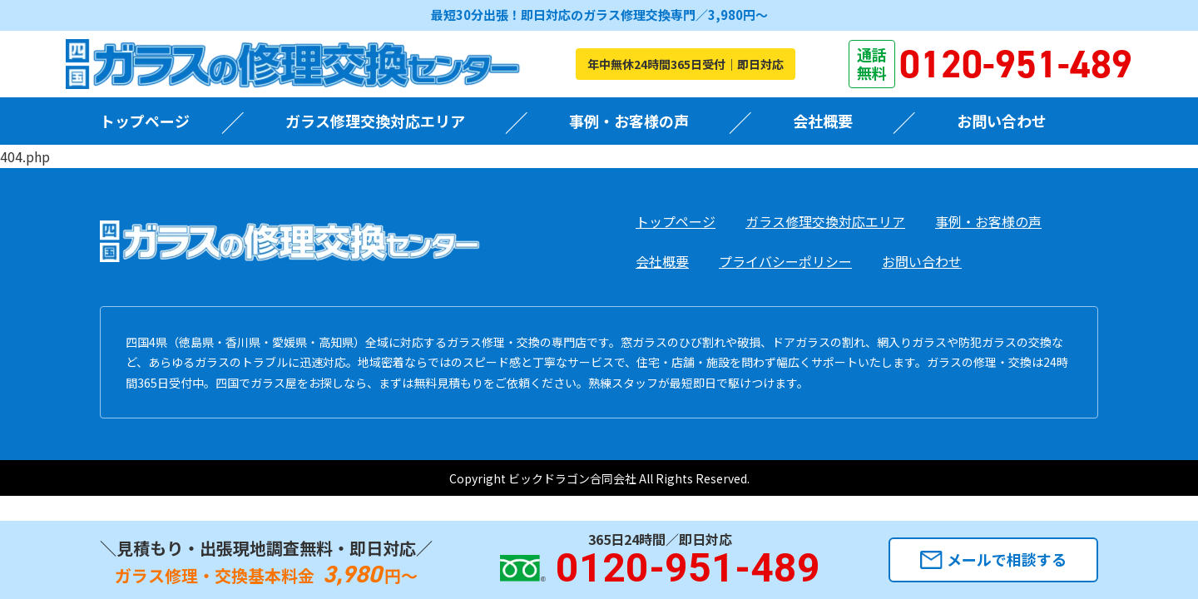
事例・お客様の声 (629, 120)
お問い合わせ (1002, 120)
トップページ (145, 120)
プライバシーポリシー (785, 261)
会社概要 (823, 120)
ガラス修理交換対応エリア (375, 120)
